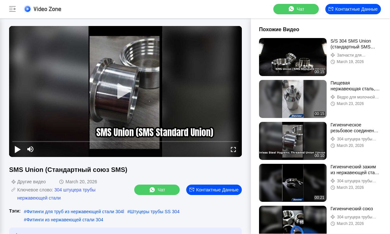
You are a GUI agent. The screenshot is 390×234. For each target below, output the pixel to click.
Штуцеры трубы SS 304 (155, 211)
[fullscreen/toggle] (233, 149)
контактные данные (353, 9)
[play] (125, 91)
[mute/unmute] (30, 149)
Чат (296, 9)
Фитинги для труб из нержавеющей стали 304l (75, 211)
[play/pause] (17, 149)
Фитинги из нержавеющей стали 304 (64, 219)
